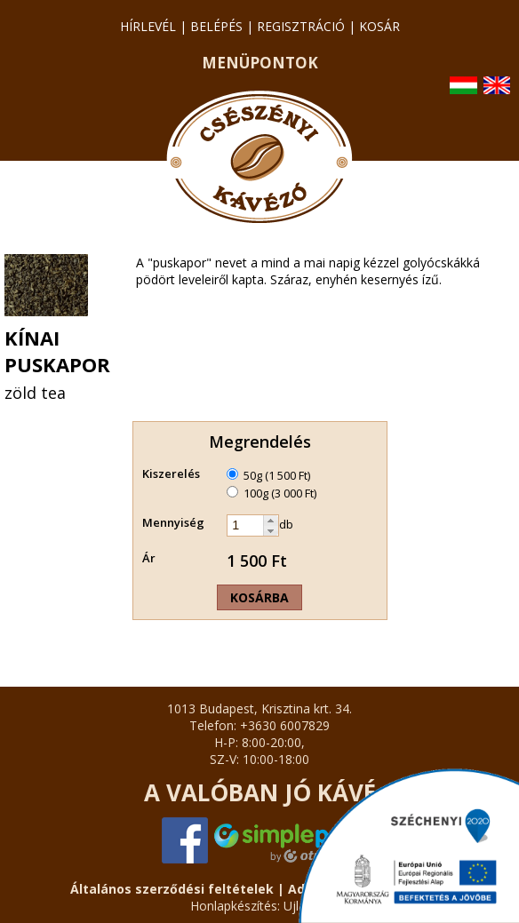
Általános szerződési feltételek (172, 888)
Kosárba (259, 597)
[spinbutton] (245, 525)
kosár (379, 26)
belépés (216, 26)
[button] (270, 520)
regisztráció (301, 26)
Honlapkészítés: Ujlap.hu (260, 905)
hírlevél (148, 26)
